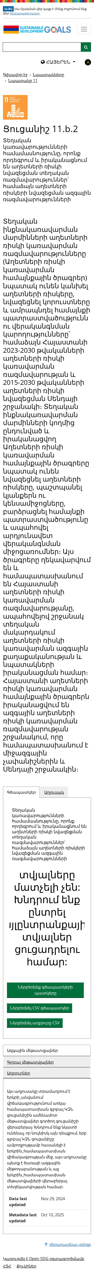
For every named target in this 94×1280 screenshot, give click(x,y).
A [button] (88, 62)
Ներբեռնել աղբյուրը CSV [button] (35, 1023)
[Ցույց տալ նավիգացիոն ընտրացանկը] (84, 29)
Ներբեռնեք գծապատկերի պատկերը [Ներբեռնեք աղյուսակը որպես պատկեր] (45, 990)
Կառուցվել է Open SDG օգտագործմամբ (43, 1258)
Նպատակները (48, 74)
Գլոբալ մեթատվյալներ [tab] (30, 1062)
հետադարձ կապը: (25, 13)
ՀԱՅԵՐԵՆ (56, 62)
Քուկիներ (26, 1266)
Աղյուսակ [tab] (54, 792)
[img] (47, 919)
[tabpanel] (47, 918)
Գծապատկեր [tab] (21, 792)
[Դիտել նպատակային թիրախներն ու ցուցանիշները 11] (15, 107)
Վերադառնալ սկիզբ (68, 1244)
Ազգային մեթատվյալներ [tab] (32, 1050)
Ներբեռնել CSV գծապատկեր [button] (39, 1008)
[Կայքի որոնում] (86, 47)
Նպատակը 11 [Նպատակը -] (23, 80)
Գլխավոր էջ (15, 74)
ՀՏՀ (7, 1266)
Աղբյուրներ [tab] (18, 1073)
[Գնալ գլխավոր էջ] (38, 29)
